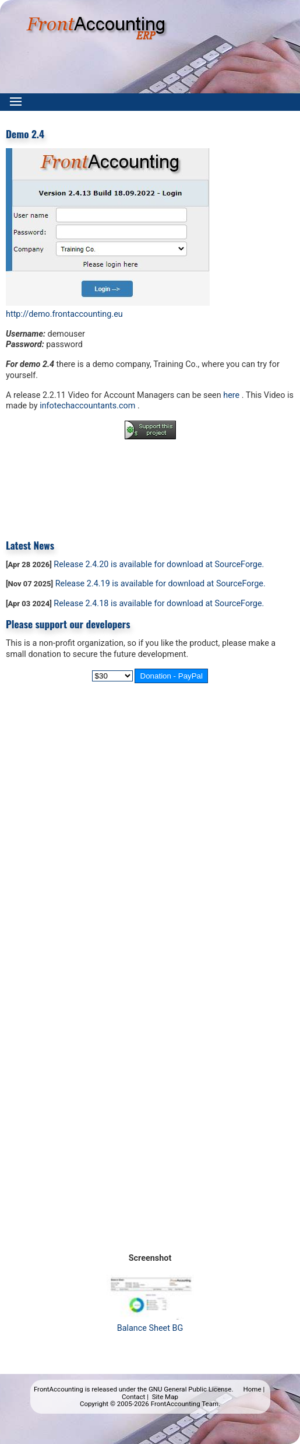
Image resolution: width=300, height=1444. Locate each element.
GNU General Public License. (191, 1389)
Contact (133, 1397)
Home (252, 1389)
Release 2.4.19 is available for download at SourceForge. (160, 584)
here (231, 395)
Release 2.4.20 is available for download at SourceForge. (159, 564)
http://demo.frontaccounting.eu (64, 314)
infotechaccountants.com (88, 406)
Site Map (165, 1397)
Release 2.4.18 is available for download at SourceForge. (159, 604)
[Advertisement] (150, 480)
